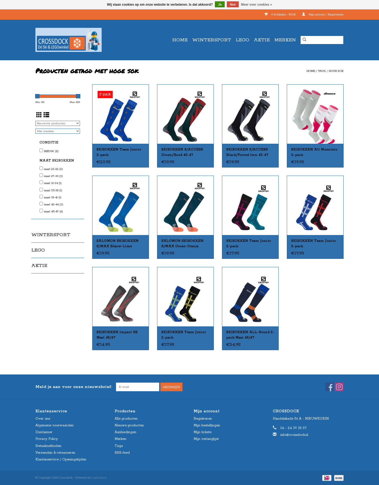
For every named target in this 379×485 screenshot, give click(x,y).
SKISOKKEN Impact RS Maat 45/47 (117, 335)
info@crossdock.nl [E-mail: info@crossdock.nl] (294, 435)
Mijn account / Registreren (323, 14)
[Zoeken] (322, 40)
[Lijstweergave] (46, 115)
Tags (322, 71)
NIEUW (51, 151)
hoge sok (336, 71)
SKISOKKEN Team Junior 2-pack (119, 152)
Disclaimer (43, 432)
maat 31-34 (53, 183)
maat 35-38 (53, 190)
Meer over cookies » (256, 4)
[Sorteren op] (57, 123)
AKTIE (262, 40)
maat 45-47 (53, 211)
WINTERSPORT (211, 40)
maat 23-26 (53, 169)
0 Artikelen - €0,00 (281, 14)
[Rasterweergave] (39, 115)
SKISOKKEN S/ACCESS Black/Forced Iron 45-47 (247, 152)
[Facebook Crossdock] (329, 387)
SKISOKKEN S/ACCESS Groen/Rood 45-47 (182, 152)
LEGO (242, 40)
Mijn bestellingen (207, 425)
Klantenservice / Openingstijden (60, 459)
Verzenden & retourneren (55, 453)
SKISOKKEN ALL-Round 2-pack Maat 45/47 (250, 335)
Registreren (203, 419)
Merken (285, 40)
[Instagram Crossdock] (339, 387)
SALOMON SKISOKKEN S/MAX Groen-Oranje (182, 243)
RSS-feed (122, 453)
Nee (233, 4)
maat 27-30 (53, 176)
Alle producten (126, 419)
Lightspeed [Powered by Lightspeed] (99, 478)
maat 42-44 (53, 204)
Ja (219, 4)
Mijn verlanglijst (206, 439)
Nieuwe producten (129, 425)
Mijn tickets (202, 432)
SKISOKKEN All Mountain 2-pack (314, 152)
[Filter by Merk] (57, 131)
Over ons (42, 419)
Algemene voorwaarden (54, 425)
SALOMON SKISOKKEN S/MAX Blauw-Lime (118, 243)
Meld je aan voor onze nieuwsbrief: (73, 387)
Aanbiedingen (125, 432)
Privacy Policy (46, 439)
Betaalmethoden (48, 446)
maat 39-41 (52, 197)
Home (180, 40)
